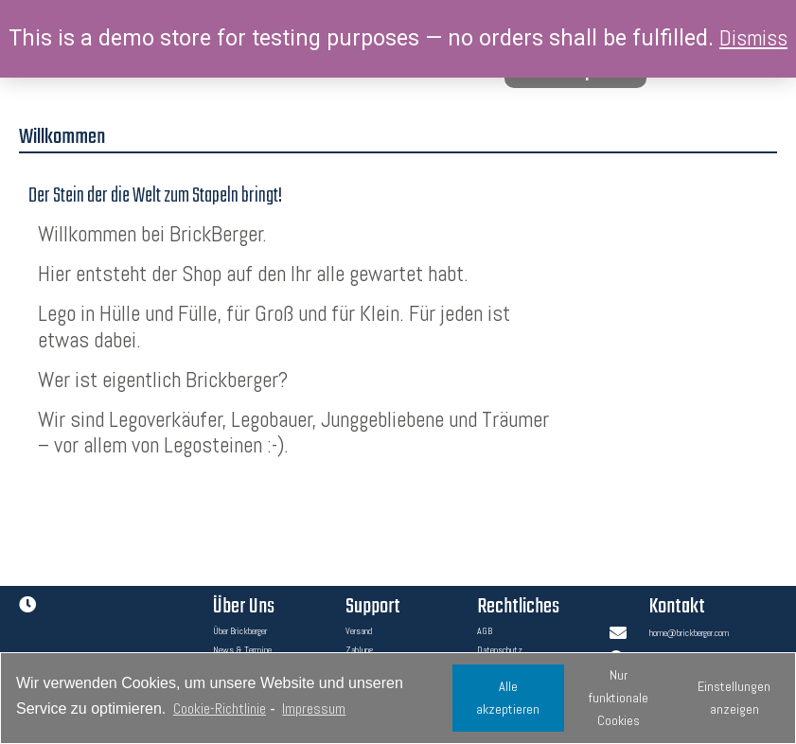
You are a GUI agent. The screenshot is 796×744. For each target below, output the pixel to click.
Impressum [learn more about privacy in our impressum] (313, 708)
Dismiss (753, 38)
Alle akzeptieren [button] (508, 697)
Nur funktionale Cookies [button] (618, 697)
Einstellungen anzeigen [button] (734, 697)
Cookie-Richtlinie (219, 708)
